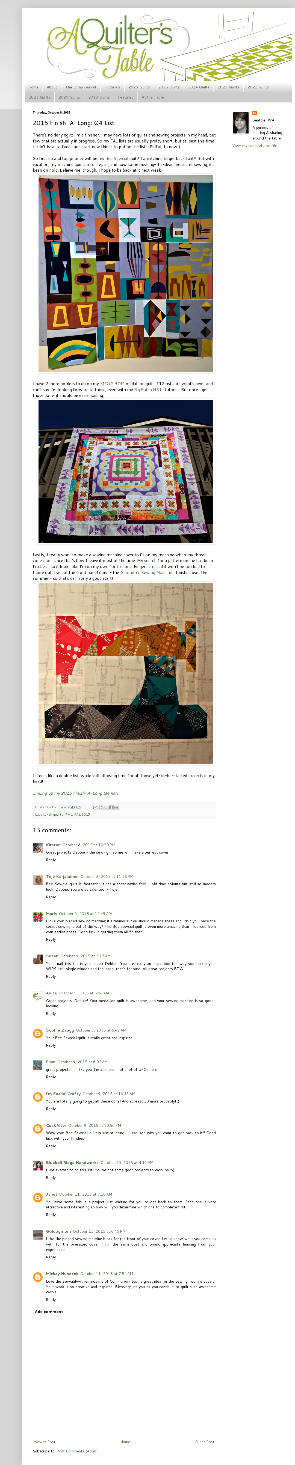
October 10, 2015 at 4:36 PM (126, 1162)
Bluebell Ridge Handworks (72, 1162)
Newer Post (44, 1442)
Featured (126, 97)
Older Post (204, 1442)
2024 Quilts (199, 87)
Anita (51, 993)
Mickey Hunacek (62, 1273)
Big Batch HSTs (149, 390)
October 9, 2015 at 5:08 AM (83, 993)
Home (33, 87)
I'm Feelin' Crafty (63, 1093)
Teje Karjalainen (62, 876)
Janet (51, 1194)
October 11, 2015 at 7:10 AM (85, 1194)
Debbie (58, 806)
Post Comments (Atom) (77, 1451)
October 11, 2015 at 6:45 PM (99, 1231)
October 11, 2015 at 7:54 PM (106, 1273)
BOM (119, 384)
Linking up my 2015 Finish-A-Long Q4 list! (75, 793)
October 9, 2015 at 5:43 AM (101, 1030)
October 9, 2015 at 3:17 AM (85, 956)
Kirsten (53, 845)
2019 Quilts (99, 97)
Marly (51, 913)
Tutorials (112, 87)
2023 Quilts (228, 87)
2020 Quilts (69, 97)
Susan (52, 956)
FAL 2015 (82, 814)
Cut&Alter (56, 1125)
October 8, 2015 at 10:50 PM (88, 845)
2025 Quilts (169, 87)
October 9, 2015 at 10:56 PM (94, 1125)
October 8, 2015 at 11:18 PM (106, 876)
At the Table (153, 97)
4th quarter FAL (59, 814)
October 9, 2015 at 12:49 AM (85, 913)
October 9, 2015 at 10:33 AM (108, 1093)
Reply (51, 860)
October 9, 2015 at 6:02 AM (82, 1062)
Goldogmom (58, 1231)
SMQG (106, 384)
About (52, 87)
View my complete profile (254, 145)
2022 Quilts (258, 87)
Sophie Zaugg (60, 1030)
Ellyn (50, 1062)
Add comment (49, 1311)
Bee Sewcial (116, 158)
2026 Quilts (139, 87)
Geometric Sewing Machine (146, 572)
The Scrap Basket (80, 87)
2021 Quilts (39, 97)
